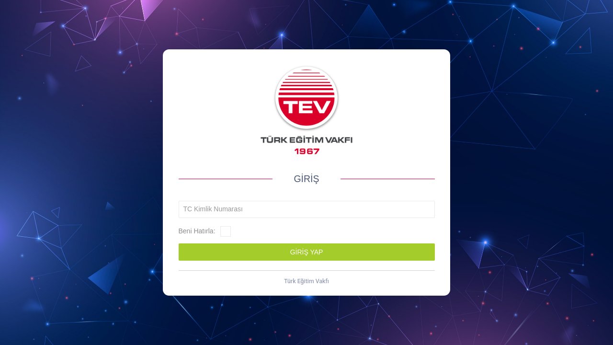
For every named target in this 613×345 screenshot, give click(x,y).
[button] (307, 252)
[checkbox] (225, 231)
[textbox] (306, 209)
